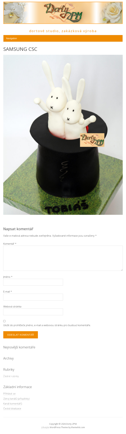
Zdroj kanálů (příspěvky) (16, 398)
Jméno (7, 276)
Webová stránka (12, 306)
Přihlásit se (9, 393)
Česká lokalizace (12, 408)
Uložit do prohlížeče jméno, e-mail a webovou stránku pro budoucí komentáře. (47, 325)
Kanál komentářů (12, 403)
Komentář (9, 243)
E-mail (7, 291)
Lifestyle (45, 427)
